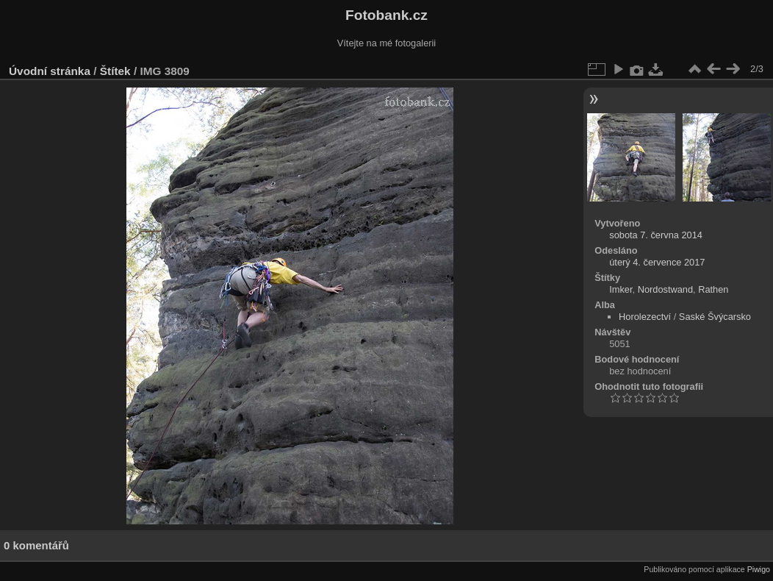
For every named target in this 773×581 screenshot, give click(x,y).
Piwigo (758, 569)
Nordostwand (665, 289)
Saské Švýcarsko (715, 316)
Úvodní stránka (49, 71)
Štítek (115, 71)
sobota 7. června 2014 (655, 234)
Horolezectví (645, 316)
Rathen (713, 289)
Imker (620, 289)
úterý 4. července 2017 (657, 262)
